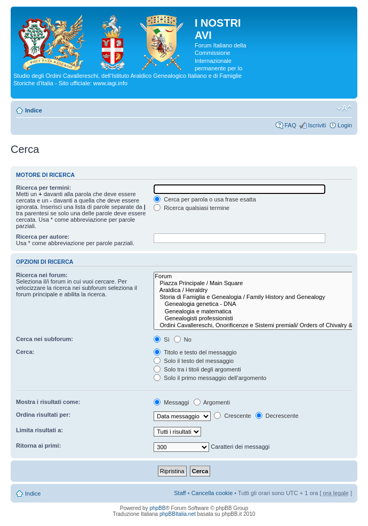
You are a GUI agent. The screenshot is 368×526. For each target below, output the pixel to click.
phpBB (157, 508)
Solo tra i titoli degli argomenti (197, 369)
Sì (161, 339)
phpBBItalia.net (177, 514)
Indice (33, 110)
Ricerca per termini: (43, 187)
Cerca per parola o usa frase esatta (204, 199)
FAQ (290, 125)
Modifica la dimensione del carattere (344, 108)
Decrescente (277, 415)
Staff (180, 493)
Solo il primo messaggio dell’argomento (210, 378)
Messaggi (171, 402)
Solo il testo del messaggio (194, 361)
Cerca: (25, 352)
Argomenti (212, 402)
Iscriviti (317, 125)
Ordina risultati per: (43, 414)
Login (345, 125)
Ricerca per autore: (42, 236)
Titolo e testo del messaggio (195, 352)
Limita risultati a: (39, 430)
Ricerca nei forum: (42, 275)
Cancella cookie (212, 493)
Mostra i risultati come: (48, 402)
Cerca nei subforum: (44, 339)
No (182, 339)
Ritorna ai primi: (38, 445)
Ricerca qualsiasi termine (191, 208)
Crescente (232, 415)
